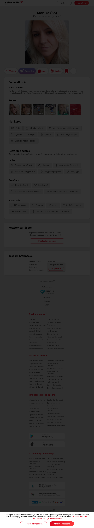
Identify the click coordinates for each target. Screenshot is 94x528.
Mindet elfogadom (62, 524)
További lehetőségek (33, 524)
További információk (80, 517)
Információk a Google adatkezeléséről (47, 518)
